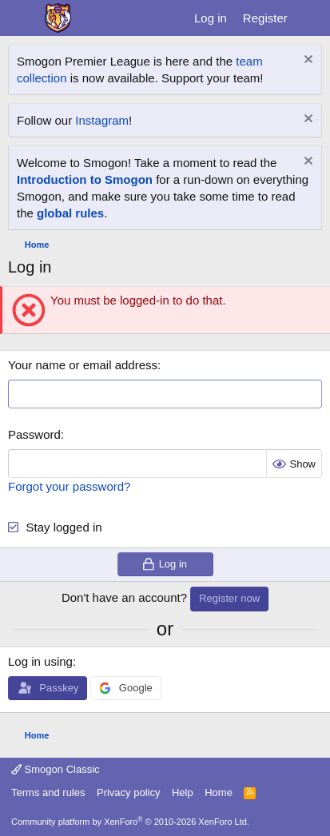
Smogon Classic (55, 769)
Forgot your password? (69, 486)
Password (34, 434)
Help (182, 792)
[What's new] (311, 18)
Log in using (40, 661)
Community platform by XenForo (130, 821)
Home (219, 792)
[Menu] (22, 18)
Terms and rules (48, 792)
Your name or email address (82, 365)
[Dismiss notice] (306, 61)
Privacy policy (128, 792)
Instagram (102, 120)
